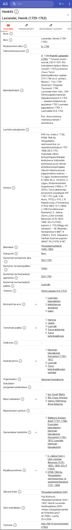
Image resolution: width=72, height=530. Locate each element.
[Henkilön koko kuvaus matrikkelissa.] (21, 90)
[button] (36, 14)
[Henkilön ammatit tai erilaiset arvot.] (23, 304)
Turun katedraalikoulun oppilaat (56, 369)
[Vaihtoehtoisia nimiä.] (27, 51)
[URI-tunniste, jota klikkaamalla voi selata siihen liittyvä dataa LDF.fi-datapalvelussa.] (15, 525)
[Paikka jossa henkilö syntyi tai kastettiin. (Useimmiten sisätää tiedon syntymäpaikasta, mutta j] (5, 269)
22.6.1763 (46, 276)
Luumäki (45, 284)
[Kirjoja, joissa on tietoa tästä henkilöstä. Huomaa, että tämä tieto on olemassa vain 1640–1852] (24, 470)
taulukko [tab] (8, 26)
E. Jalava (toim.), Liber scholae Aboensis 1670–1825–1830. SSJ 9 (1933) (57, 462)
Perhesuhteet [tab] (26, 26)
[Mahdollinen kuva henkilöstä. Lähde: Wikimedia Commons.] (11, 33)
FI (62, 4)
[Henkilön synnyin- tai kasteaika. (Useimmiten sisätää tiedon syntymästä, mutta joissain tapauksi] (5, 261)
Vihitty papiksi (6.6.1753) (54, 291)
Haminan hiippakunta (52, 379)
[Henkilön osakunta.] (16, 342)
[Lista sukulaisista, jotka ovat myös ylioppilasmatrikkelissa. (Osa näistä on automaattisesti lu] (29, 387)
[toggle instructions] (16, 11)
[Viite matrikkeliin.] (23, 507)
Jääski (51, 323)
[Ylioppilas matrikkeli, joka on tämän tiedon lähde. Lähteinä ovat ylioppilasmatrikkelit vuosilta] (16, 247)
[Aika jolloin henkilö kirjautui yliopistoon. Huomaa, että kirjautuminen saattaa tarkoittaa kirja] (25, 46)
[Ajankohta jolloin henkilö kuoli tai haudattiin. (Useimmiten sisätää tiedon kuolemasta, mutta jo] (16, 277)
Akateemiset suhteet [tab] (51, 26)
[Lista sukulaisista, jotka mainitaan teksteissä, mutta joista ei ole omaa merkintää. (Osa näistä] (22, 399)
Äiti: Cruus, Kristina (57, 397)
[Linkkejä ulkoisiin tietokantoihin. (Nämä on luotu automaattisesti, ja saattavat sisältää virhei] (19, 491)
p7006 (44, 59)
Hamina (52, 320)
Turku (44, 268)
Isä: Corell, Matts (56, 394)
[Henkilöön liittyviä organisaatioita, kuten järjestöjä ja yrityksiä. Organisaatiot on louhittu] (19, 379)
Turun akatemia (56, 329)
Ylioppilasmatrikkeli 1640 (54, 492)
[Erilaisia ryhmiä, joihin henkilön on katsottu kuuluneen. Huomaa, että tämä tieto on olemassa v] (20, 361)
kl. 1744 (45, 46)
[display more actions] (69, 4)
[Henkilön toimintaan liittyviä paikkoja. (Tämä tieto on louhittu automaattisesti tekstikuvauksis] (24, 327)
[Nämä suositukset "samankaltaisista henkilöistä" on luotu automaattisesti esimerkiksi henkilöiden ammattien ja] (29, 432)
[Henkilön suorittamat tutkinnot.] (14, 290)
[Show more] (36, 304)
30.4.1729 (46, 260)
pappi (51, 311)
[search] (29, 4)
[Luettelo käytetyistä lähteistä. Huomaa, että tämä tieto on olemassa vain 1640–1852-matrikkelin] (13, 187)
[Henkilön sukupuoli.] (16, 253)
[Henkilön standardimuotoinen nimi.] (10, 40)
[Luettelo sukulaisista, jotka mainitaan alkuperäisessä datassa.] (27, 129)
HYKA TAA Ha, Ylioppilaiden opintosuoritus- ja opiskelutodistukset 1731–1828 (58, 478)
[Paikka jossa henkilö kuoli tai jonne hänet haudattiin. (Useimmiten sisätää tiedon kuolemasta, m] (12, 286)
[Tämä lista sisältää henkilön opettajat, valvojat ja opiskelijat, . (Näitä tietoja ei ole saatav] (28, 410)
